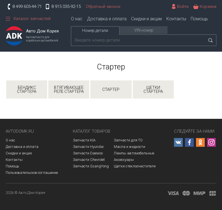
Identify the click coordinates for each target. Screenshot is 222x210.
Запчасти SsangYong (91, 166)
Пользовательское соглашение (32, 172)
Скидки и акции (146, 18)
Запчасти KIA (84, 140)
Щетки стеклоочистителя (135, 166)
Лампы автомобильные (134, 153)
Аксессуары (124, 160)
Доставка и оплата (107, 18)
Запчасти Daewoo (88, 153)
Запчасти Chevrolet (89, 160)
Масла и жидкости (129, 147)
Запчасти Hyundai (88, 147)
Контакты (176, 18)
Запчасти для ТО (128, 140)
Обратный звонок (103, 6)
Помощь (199, 18)
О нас (76, 18)
